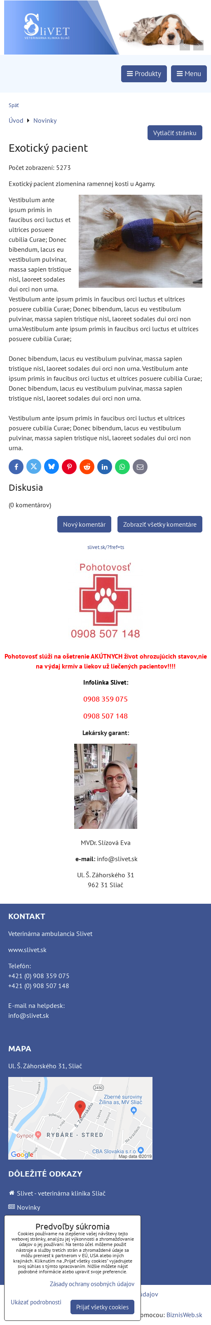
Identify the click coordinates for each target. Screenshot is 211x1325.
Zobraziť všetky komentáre (160, 524)
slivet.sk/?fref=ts (105, 547)
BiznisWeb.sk (184, 1315)
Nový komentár (84, 524)
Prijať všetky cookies (102, 1307)
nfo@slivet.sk (29, 1015)
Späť (14, 105)
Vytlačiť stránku (175, 133)
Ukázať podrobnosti (36, 1302)
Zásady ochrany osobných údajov (92, 1284)
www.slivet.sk (27, 949)
